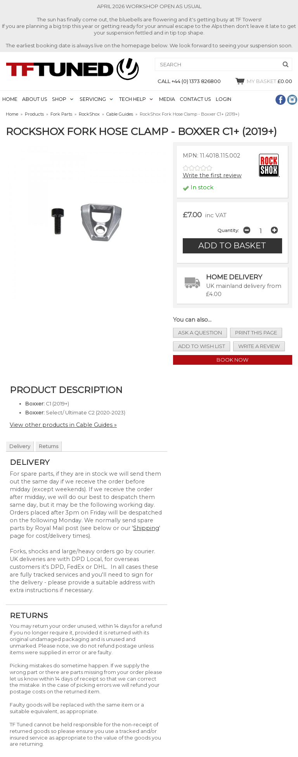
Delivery (19, 446)
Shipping (146, 528)
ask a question (200, 332)
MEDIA (167, 99)
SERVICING (93, 99)
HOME (9, 99)
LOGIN (223, 99)
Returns (48, 446)
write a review (259, 346)
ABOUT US (34, 99)
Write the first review (212, 175)
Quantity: (228, 230)
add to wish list (201, 346)
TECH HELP (132, 99)
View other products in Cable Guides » (63, 424)
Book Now (232, 360)
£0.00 (263, 81)
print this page (256, 332)
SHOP (59, 99)
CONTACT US (195, 99)
